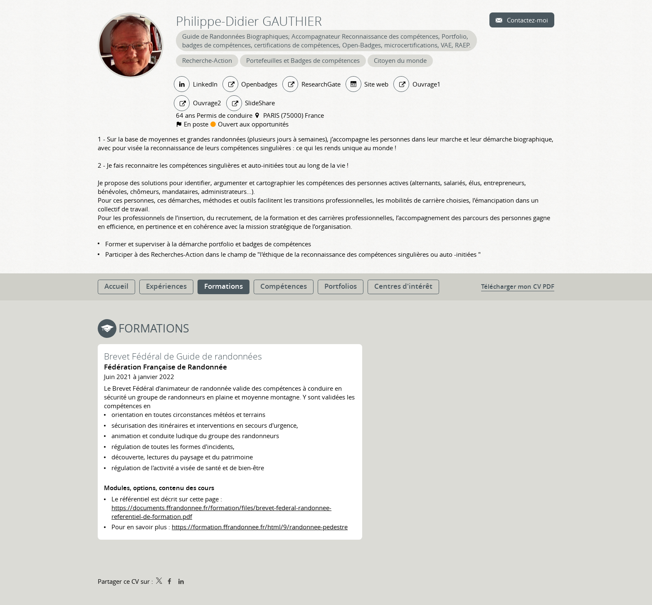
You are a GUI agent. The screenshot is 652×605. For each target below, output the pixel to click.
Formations (154, 328)
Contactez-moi (526, 20)
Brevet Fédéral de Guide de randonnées (183, 356)
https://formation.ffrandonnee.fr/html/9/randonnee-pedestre (260, 527)
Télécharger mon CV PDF (517, 286)
